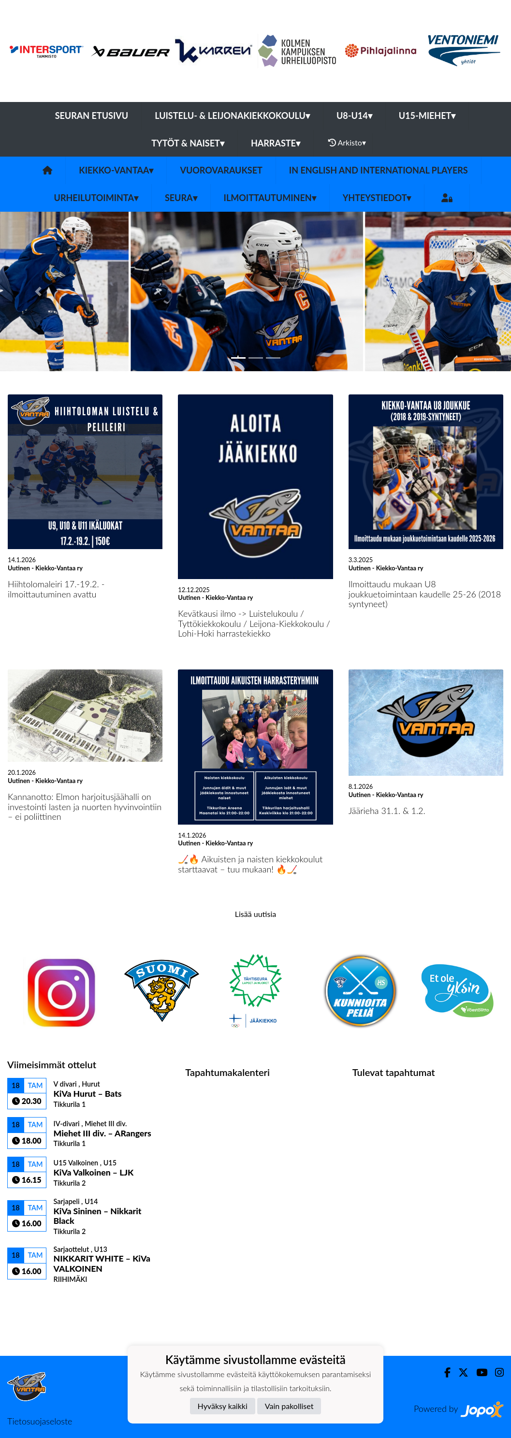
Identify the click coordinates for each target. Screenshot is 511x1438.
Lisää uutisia (255, 913)
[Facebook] (444, 1372)
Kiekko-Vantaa (116, 170)
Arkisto (347, 142)
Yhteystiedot (377, 197)
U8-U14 (354, 115)
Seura (181, 197)
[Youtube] (477, 1372)
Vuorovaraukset (221, 170)
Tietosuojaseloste (39, 1421)
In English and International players (378, 170)
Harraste (275, 143)
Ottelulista (31, 1300)
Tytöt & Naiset (187, 143)
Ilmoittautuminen (270, 197)
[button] (38, 291)
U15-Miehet (427, 115)
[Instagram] (495, 1372)
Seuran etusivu (92, 115)
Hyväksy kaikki (223, 1405)
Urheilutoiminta (96, 197)
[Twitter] (459, 1372)
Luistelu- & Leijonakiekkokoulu (232, 115)
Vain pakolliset (289, 1405)
